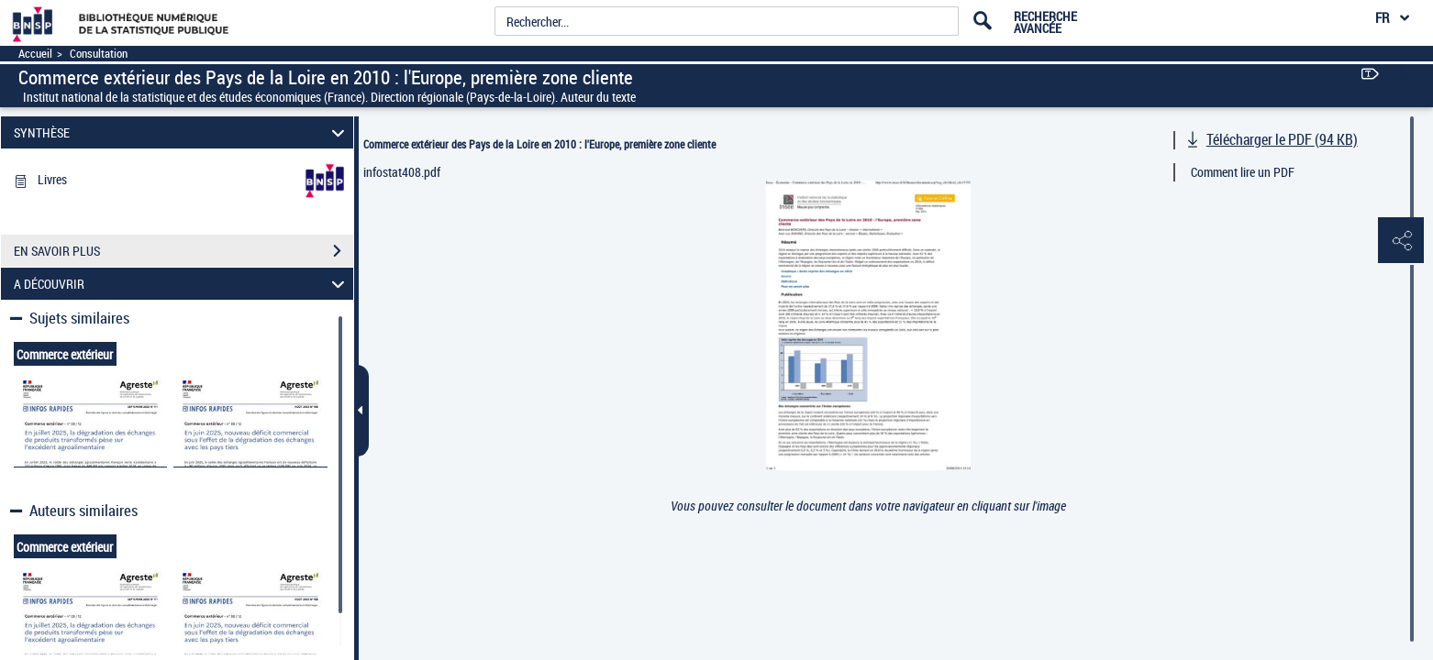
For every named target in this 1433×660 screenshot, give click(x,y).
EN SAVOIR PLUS (183, 251)
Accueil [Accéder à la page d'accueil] (35, 53)
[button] (1401, 241)
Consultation (99, 53)
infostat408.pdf (401, 172)
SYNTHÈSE (182, 132)
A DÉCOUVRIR (182, 284)
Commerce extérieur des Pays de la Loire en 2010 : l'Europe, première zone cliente (539, 144)
